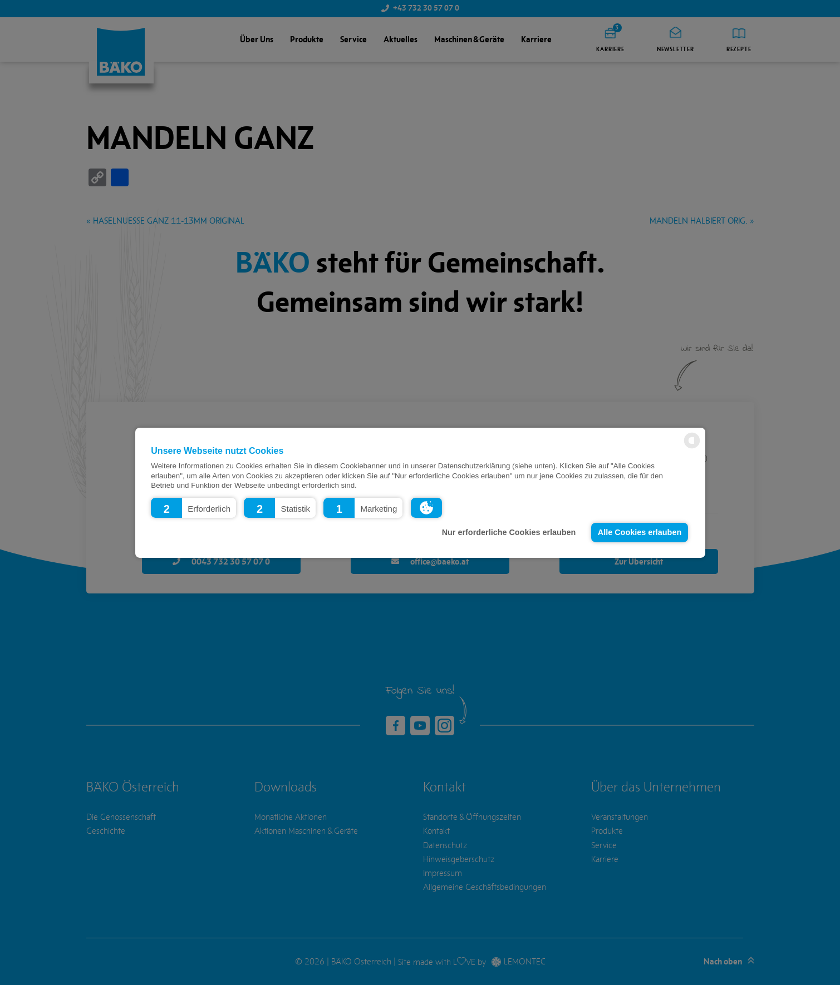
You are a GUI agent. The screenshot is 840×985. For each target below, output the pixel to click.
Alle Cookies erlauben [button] (639, 532)
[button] (193, 507)
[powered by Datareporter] (692, 447)
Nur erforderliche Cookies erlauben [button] (509, 532)
